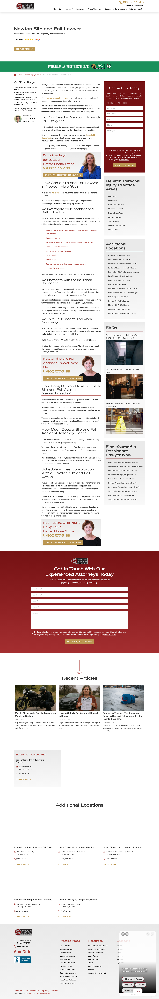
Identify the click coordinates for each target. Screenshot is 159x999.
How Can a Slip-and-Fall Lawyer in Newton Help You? (25, 93)
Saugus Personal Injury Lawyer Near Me (122, 500)
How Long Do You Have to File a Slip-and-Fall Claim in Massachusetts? (25, 98)
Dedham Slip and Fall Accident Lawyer (122, 313)
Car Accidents (65, 946)
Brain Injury (112, 197)
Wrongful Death (114, 230)
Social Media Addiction (68, 983)
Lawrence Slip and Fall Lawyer (119, 255)
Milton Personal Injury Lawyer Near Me (122, 475)
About (90, 963)
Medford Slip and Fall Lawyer (118, 305)
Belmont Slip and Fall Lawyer (118, 301)
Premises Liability (66, 966)
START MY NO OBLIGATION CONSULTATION (63, 175)
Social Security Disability (69, 976)
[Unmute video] (123, 934)
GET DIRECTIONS (23, 779)
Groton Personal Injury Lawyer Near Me (122, 479)
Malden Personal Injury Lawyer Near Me (122, 471)
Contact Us (138, 9)
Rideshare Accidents (67, 949)
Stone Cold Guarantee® (96, 949)
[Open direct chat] (148, 934)
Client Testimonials (95, 966)
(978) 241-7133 (21, 911)
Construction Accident (116, 205)
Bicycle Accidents (66, 959)
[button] (28, 39)
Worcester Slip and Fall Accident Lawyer (122, 264)
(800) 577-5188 (132, 2)
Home (15, 75)
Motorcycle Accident (115, 209)
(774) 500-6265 (21, 859)
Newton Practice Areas (74, 9)
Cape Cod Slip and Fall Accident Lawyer (122, 289)
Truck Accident (113, 221)
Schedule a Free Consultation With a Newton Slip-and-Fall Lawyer (25, 109)
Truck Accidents (65, 953)
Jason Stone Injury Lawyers (39, 993)
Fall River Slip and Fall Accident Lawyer (122, 268)
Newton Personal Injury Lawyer (29, 75)
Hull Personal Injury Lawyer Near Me (121, 495)
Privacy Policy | (44, 990)
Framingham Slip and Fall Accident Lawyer (123, 272)
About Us (57, 9)
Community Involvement (115, 9)
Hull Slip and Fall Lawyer (117, 284)
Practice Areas (93, 959)
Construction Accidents (68, 973)
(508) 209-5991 (65, 911)
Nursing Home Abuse (115, 213)
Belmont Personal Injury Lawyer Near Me (122, 483)
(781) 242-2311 (110, 859)
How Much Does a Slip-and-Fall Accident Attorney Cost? (26, 104)
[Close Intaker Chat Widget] (152, 934)
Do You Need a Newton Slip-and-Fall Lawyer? (25, 88)
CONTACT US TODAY (24, 49)
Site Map (54, 990)
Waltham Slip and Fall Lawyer (119, 260)
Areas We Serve (94, 9)
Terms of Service (124, 160)
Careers (91, 970)
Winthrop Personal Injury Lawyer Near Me (123, 491)
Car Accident (112, 201)
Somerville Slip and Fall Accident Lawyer (122, 293)
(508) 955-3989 (65, 859)
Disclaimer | (19, 990)
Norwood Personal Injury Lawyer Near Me (123, 462)
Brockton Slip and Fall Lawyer (119, 309)
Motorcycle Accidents (67, 956)
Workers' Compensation (116, 225)
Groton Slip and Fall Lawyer (118, 297)
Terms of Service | (31, 990)
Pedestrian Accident (115, 217)
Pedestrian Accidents (67, 963)
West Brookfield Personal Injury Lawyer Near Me (125, 466)
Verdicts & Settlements (96, 953)
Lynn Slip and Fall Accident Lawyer (120, 276)
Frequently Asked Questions (98, 946)
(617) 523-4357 (23, 774)
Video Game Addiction (68, 980)
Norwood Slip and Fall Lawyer (119, 280)
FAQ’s (131, 9)
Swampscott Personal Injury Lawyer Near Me (124, 487)
